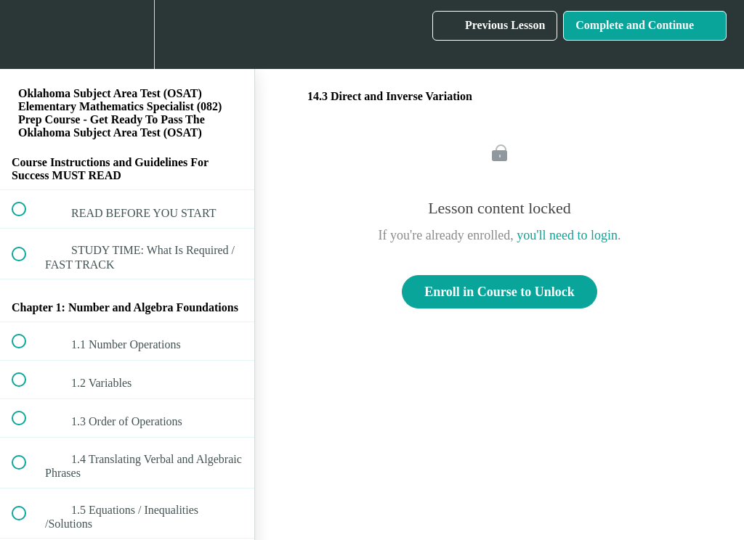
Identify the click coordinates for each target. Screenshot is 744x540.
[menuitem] (127, 34)
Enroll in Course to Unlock (499, 292)
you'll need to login (567, 235)
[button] (27, 34)
